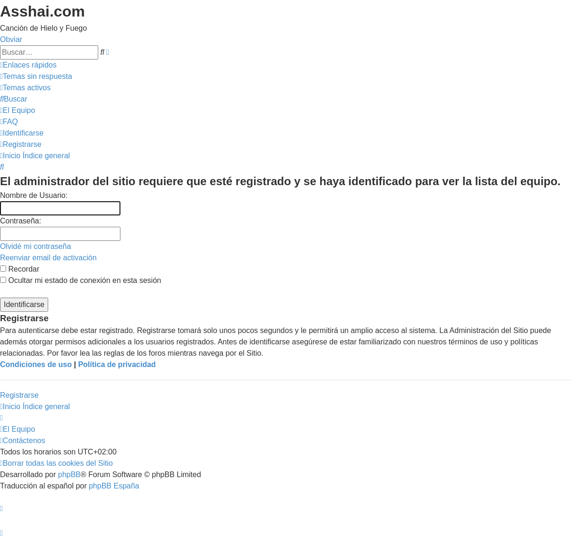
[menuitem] (36, 76)
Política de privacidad (117, 364)
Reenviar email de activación (48, 258)
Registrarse (19, 395)
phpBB (69, 475)
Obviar (11, 39)
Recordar (19, 269)
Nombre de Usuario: (34, 195)
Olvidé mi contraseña (35, 246)
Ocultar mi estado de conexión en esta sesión (80, 280)
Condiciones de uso (36, 364)
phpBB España (114, 486)
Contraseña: (20, 221)
